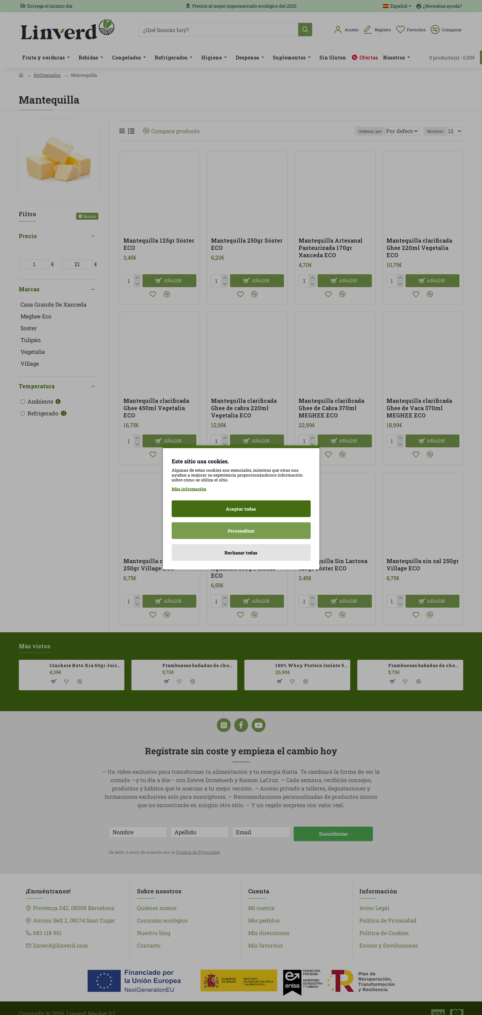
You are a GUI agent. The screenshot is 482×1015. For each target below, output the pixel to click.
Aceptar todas (241, 509)
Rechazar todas (241, 553)
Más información (189, 489)
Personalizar (241, 531)
